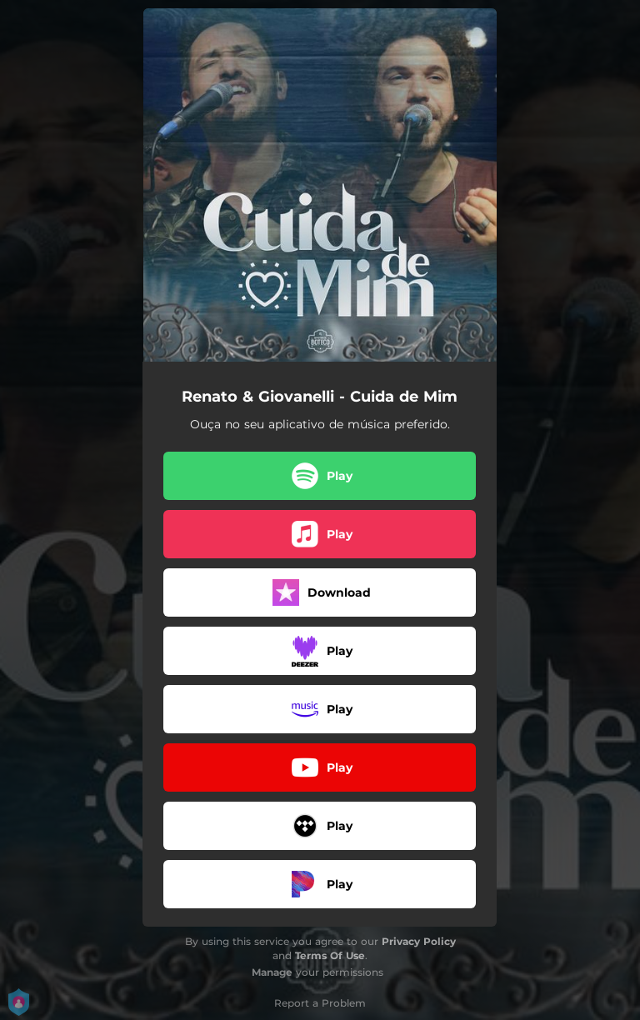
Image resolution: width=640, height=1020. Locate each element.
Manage (272, 972)
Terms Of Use (330, 955)
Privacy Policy (419, 941)
